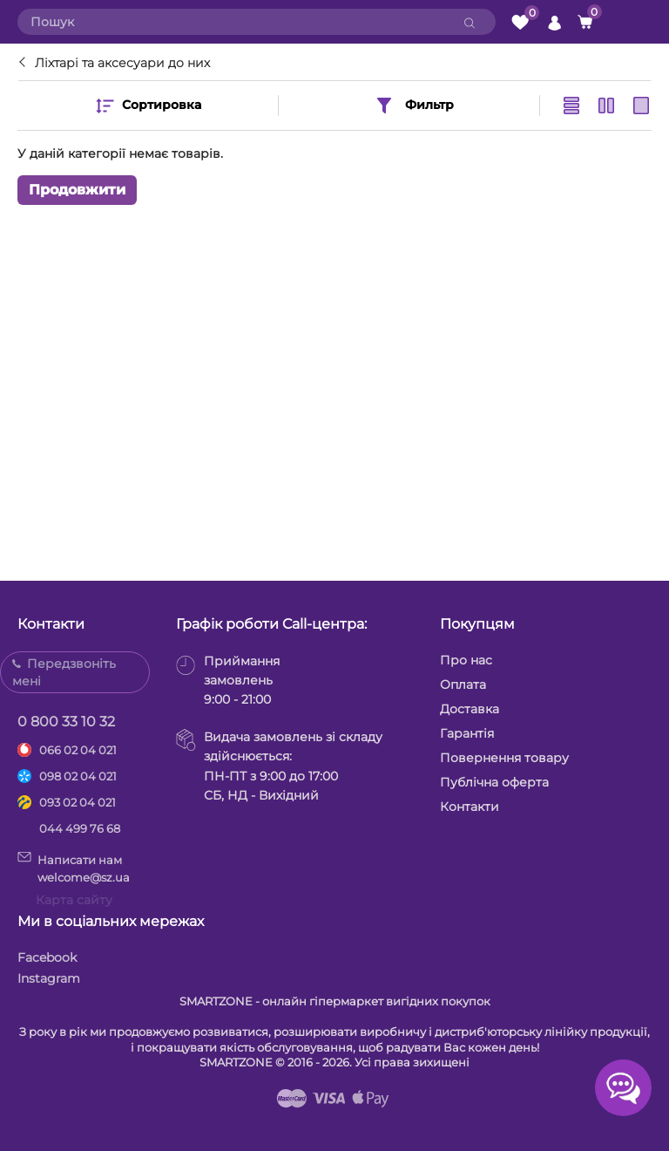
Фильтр (414, 105)
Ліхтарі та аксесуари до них (122, 63)
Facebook (47, 957)
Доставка (469, 709)
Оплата (463, 684)
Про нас (466, 660)
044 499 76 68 (79, 828)
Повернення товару (504, 758)
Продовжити (77, 189)
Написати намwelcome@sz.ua (73, 867)
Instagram (48, 978)
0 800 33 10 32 (66, 721)
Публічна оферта (494, 782)
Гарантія (467, 733)
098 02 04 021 (78, 776)
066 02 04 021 (78, 750)
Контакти (469, 806)
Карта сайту (74, 900)
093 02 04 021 (77, 802)
